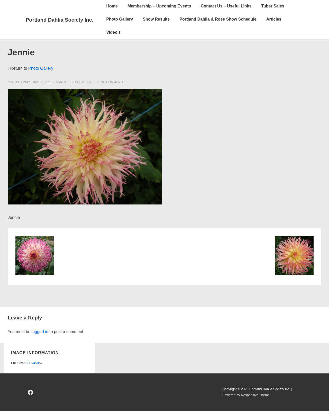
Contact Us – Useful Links (226, 6)
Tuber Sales (272, 6)
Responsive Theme (255, 395)
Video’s (113, 32)
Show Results (156, 19)
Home (111, 6)
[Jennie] (42, 82)
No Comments (112, 82)
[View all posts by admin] (59, 82)
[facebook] (30, 392)
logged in (40, 331)
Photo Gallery (119, 19)
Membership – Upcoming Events (159, 6)
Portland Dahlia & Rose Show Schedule (218, 19)
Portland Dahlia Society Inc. (59, 20)
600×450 (32, 363)
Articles (273, 19)
